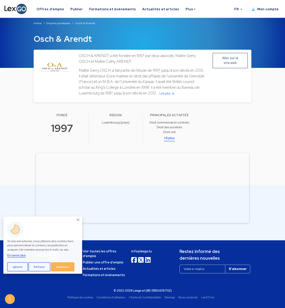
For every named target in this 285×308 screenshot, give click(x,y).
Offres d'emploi (50, 9)
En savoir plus (16, 255)
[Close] (78, 219)
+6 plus (169, 138)
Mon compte (265, 9)
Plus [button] (189, 9)
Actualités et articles (160, 9)
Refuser (39, 267)
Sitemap (169, 297)
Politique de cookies (80, 297)
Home (38, 23)
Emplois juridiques (58, 23)
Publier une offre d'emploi (103, 262)
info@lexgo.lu (141, 251)
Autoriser (62, 267)
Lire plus (168, 93)
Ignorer (18, 267)
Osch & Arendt (85, 23)
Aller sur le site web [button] (230, 60)
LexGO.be (208, 297)
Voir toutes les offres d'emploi (99, 253)
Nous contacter (188, 297)
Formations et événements (112, 9)
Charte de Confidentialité (145, 297)
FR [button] (237, 9)
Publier (76, 9)
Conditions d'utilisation (111, 297)
